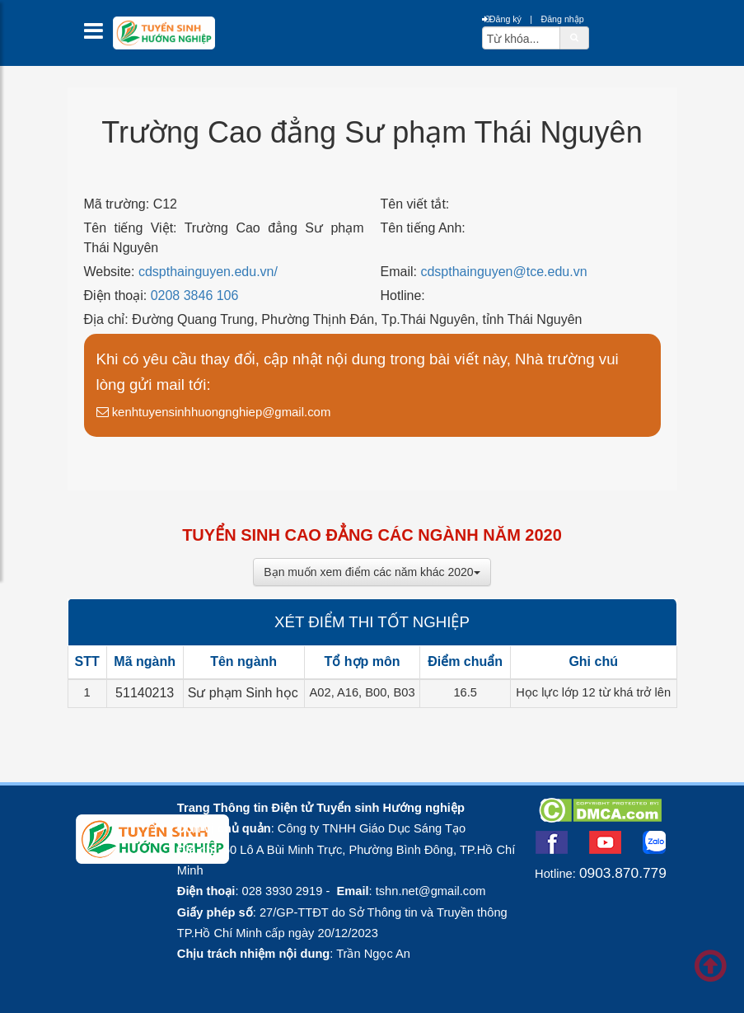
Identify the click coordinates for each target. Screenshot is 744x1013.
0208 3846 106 (195, 295)
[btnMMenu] (98, 35)
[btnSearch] (574, 37)
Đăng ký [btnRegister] (502, 19)
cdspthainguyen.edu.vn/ (208, 272)
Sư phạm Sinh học (243, 693)
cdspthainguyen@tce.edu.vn (503, 272)
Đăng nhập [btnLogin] (561, 19)
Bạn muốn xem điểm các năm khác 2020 (372, 572)
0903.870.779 (623, 873)
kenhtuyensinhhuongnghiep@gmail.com (213, 412)
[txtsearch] (521, 37)
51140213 (144, 693)
